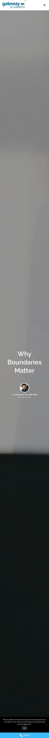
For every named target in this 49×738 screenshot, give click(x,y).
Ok (24, 728)
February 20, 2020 (24, 397)
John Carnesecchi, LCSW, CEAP (25, 395)
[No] (46, 725)
